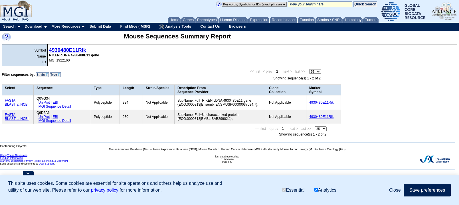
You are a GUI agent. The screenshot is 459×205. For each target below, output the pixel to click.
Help (16, 19)
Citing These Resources (13, 155)
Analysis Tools (175, 26)
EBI (55, 102)
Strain (42, 74)
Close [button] (395, 190)
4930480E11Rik (67, 50)
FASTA (10, 100)
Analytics (325, 190)
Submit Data (100, 26)
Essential (293, 190)
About (6, 19)
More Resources (65, 26)
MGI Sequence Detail (55, 106)
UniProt (44, 102)
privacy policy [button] (104, 190)
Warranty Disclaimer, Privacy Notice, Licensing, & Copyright (34, 160)
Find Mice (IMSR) (135, 26)
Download (33, 26)
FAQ (25, 19)
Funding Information (11, 158)
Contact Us (210, 26)
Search (9, 26)
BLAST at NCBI (17, 104)
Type (55, 74)
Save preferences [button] (427, 190)
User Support (46, 163)
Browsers (237, 26)
